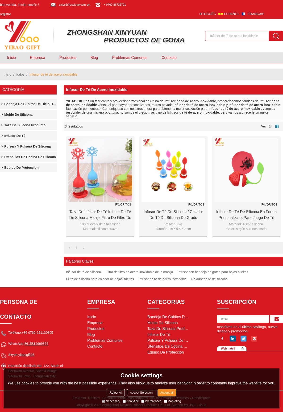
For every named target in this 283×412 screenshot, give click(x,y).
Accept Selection (141, 392)
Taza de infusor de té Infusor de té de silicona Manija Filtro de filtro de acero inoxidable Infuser (100, 215)
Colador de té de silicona (209, 279)
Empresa (37, 58)
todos (20, 74)
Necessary (111, 401)
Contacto (169, 58)
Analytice (131, 401)
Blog (94, 58)
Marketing (172, 401)
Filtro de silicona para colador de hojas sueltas (100, 279)
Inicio (11, 58)
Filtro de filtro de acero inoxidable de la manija (139, 272)
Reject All (115, 392)
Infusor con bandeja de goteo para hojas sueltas (213, 272)
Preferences (151, 401)
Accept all (166, 392)
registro (5, 14)
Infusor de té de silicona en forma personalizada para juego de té (246, 215)
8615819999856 (36, 344)
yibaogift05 (26, 355)
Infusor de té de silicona (83, 272)
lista (270, 126)
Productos (67, 58)
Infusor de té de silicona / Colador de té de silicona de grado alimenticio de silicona (173, 215)
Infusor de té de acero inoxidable (163, 279)
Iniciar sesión (27, 5)
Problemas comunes (129, 58)
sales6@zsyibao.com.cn (74, 4)
